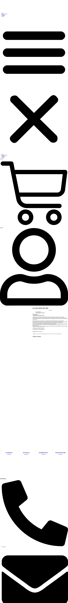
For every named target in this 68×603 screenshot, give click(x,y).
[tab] (2, 315)
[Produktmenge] (4, 313)
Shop (2, 154)
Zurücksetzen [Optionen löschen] (10, 312)
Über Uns (3, 14)
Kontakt (3, 16)
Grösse (1, 312)
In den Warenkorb (2, 314)
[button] (34, 85)
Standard (1, 311)
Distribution (3, 15)
